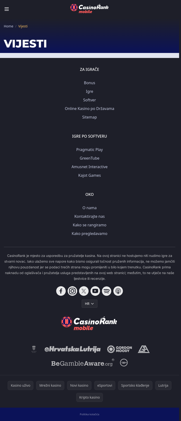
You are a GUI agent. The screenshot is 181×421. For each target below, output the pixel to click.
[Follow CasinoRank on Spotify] (106, 291)
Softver (89, 100)
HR (89, 303)
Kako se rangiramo (89, 225)
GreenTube (90, 158)
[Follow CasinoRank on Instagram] (72, 291)
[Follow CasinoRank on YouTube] (95, 291)
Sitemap (89, 117)
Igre (89, 91)
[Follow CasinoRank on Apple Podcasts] (118, 291)
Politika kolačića (89, 414)
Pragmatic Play (89, 149)
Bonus (89, 82)
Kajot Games (89, 175)
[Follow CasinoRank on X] (84, 291)
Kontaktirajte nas (89, 216)
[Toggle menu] (6, 9)
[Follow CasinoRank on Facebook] (61, 291)
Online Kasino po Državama (89, 108)
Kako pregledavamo (89, 233)
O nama (89, 207)
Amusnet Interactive (89, 166)
